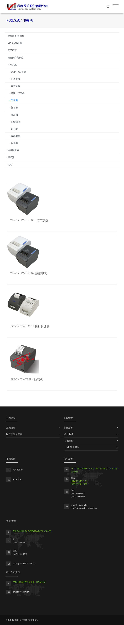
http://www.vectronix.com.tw (84, 508)
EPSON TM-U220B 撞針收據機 (29, 326)
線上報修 (68, 434)
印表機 (28, 20)
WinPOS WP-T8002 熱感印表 (28, 273)
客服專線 (68, 440)
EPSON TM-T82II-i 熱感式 (26, 379)
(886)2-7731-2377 (79, 484)
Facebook (18, 469)
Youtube (17, 479)
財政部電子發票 (14, 434)
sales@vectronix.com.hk (24, 563)
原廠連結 (10, 427)
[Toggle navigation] (115, 4)
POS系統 (13, 20)
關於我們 (68, 427)
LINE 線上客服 (71, 447)
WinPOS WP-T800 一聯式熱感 (29, 220)
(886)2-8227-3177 (79, 480)
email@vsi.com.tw (79, 505)
